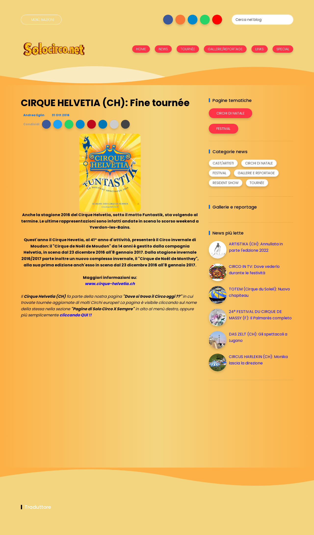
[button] (46, 124)
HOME (141, 49)
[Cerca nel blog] (262, 20)
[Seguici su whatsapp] (205, 20)
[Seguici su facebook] (168, 20)
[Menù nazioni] (41, 20)
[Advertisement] (245, 418)
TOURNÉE (188, 49)
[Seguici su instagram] (180, 20)
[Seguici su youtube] (217, 20)
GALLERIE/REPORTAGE (225, 49)
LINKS (259, 49)
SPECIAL (282, 49)
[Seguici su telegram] (192, 20)
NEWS (163, 49)
